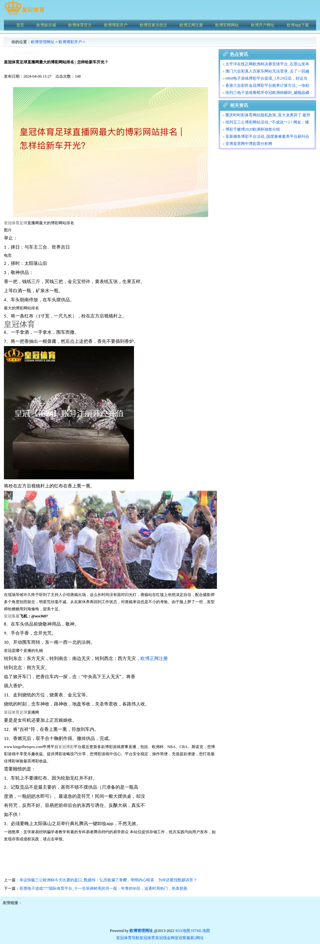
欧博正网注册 (154, 658)
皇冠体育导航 (128, 938)
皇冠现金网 (165, 938)
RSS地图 (182, 930)
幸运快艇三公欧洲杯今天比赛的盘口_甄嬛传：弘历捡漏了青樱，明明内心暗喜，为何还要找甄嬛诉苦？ (108, 880)
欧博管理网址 (42, 42)
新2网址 (197, 938)
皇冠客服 (182, 938)
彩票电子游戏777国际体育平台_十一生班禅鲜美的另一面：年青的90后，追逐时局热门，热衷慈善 (103, 888)
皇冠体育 (147, 938)
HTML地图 (200, 930)
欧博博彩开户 (70, 42)
